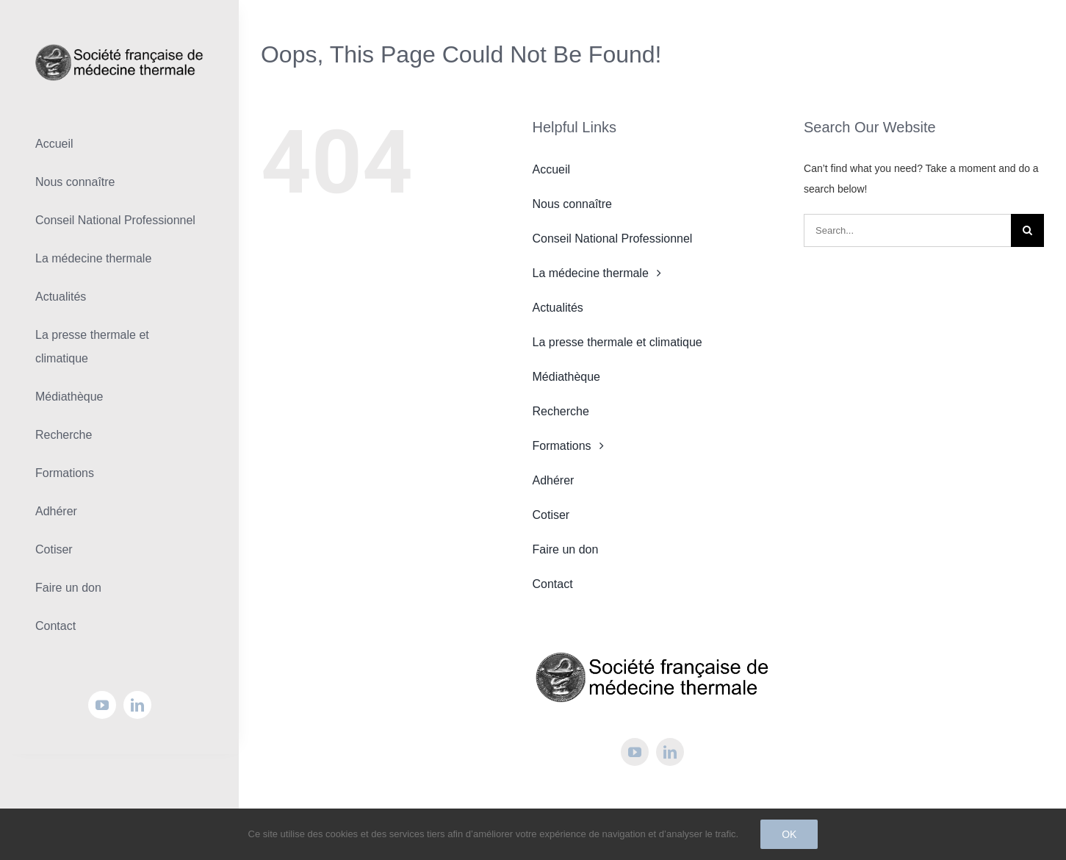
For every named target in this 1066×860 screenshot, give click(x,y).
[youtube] (102, 705)
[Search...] (907, 230)
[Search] (1027, 230)
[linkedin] (137, 705)
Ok (789, 834)
